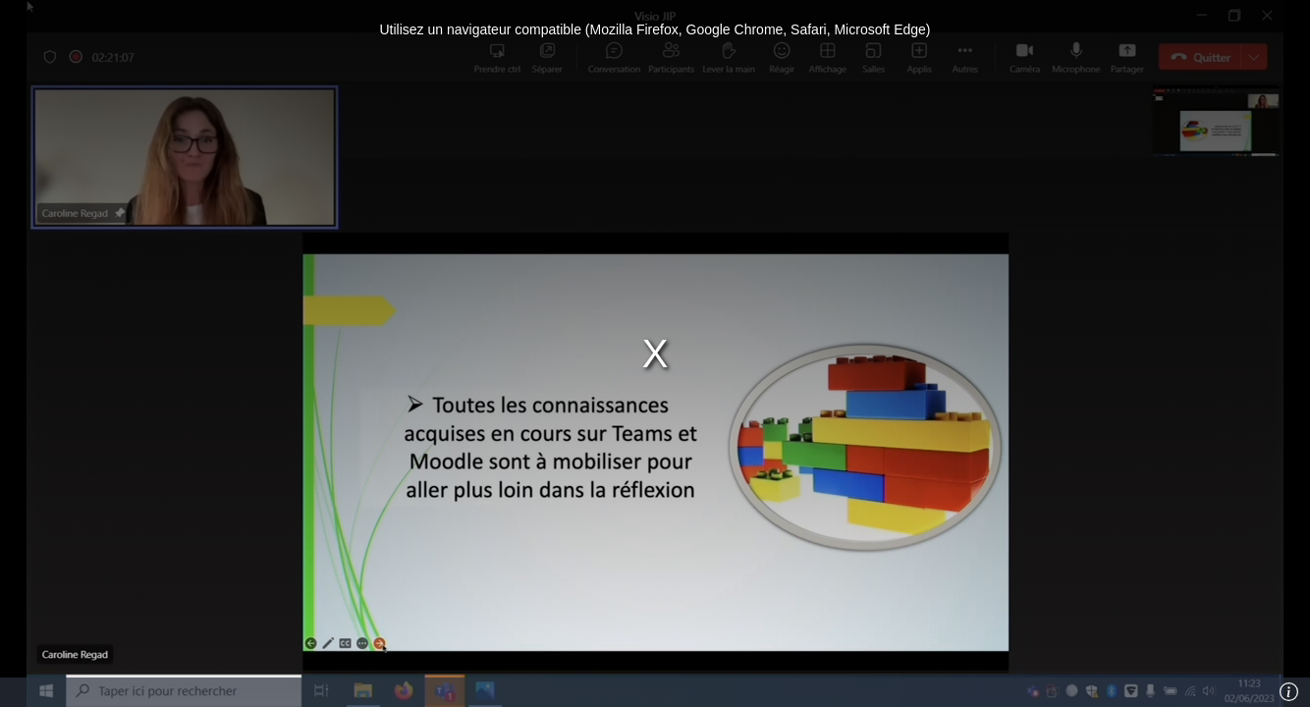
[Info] (1289, 692)
